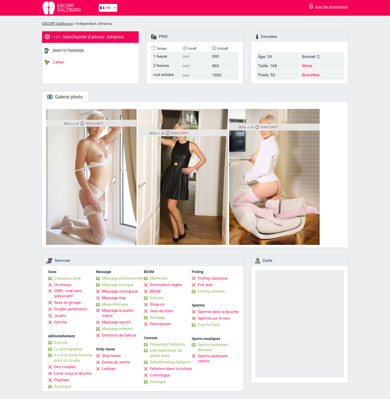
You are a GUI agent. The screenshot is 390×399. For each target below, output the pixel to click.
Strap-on (157, 304)
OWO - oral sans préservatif (68, 293)
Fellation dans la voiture (171, 368)
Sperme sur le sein (214, 318)
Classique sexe (67, 278)
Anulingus (62, 386)
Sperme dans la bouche (218, 311)
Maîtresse (158, 278)
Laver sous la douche (72, 373)
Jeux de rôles (161, 311)
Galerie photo (65, 97)
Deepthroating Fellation (170, 362)
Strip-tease (111, 355)
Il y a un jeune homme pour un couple (73, 358)
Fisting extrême (211, 291)
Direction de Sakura (119, 335)
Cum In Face (208, 324)
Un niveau (62, 284)
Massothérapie (115, 304)
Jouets (60, 315)
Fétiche (60, 322)
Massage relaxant (117, 328)
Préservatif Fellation (167, 344)
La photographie (68, 349)
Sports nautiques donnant (213, 347)
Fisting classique (213, 278)
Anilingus (158, 381)
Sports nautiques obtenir (213, 358)
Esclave (156, 298)
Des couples (65, 367)
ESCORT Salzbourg (57, 23)
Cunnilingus (160, 375)
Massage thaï (114, 298)
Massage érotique (118, 284)
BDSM (155, 291)
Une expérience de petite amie (166, 353)
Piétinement (160, 324)
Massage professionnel (122, 278)
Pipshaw (61, 380)
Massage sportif (116, 322)
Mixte (307, 65)
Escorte (61, 342)
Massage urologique (120, 291)
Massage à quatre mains (117, 313)
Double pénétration (70, 309)
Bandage (157, 317)
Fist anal (205, 284)
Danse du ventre (116, 362)
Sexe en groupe (67, 302)
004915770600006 (68, 50)
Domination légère (166, 284)
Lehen (54, 62)
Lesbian (109, 368)
